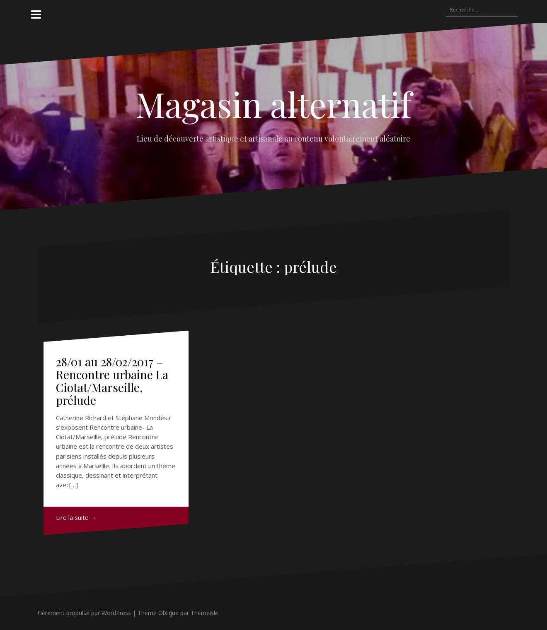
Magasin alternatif (273, 104)
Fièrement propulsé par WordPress (84, 613)
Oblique (168, 613)
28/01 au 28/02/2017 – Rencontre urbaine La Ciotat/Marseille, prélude (112, 380)
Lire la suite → (76, 517)
